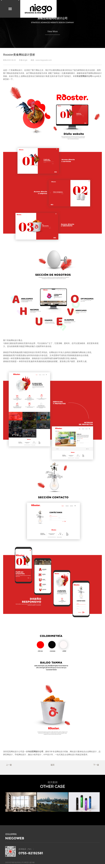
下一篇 (96, 765)
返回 (52, 765)
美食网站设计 (16, 70)
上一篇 (9, 765)
